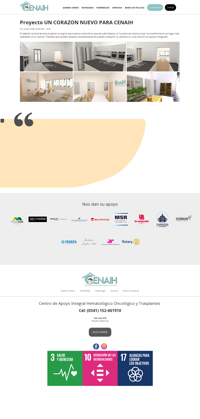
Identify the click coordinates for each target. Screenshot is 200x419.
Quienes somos (71, 7)
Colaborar (155, 7)
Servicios (117, 7)
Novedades (88, 7)
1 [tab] (2, 120)
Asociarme (100, 332)
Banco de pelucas (134, 7)
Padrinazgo (102, 7)
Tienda (170, 7)
